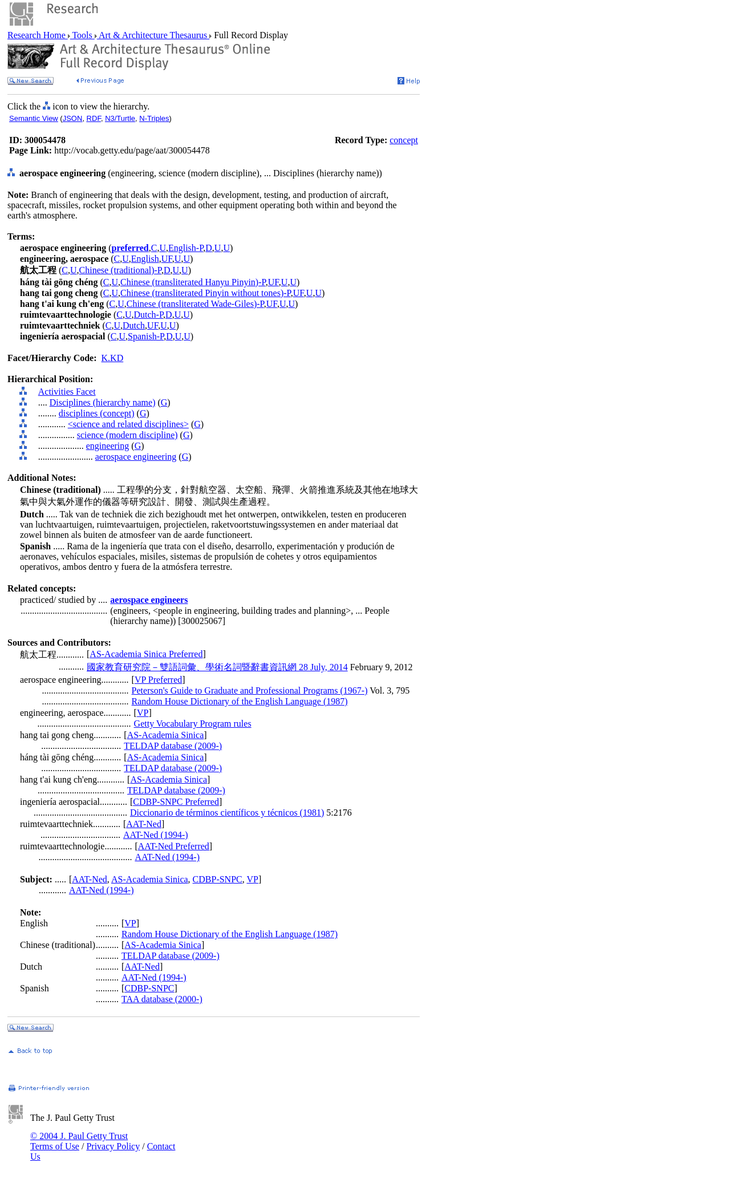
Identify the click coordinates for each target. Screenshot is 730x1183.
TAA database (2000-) (161, 999)
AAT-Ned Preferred (173, 846)
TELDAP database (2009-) (173, 746)
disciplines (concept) (97, 413)
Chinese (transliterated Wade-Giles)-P (195, 304)
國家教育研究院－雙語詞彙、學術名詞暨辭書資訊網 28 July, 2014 (217, 667)
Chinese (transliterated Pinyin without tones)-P (205, 293)
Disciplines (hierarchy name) (103, 402)
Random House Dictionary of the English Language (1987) (240, 701)
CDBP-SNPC (217, 879)
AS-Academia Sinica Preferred (146, 654)
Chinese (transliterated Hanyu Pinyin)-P (193, 282)
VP (142, 713)
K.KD (113, 358)
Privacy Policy (113, 1146)
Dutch (134, 325)
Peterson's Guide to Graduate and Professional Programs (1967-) (250, 690)
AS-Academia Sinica (165, 735)
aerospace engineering (136, 456)
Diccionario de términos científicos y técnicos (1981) (227, 812)
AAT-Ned (143, 824)
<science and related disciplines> (128, 424)
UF (166, 259)
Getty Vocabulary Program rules (193, 723)
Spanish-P (146, 336)
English (145, 259)
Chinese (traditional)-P (120, 270)
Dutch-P (149, 314)
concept (404, 140)
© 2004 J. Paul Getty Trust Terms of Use (79, 1141)
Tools (82, 35)
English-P (185, 248)
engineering (107, 446)
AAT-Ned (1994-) (155, 835)
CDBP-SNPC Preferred (176, 802)
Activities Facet (67, 391)
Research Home (37, 35)
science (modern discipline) (127, 435)
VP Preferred (158, 679)
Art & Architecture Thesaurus (153, 35)
